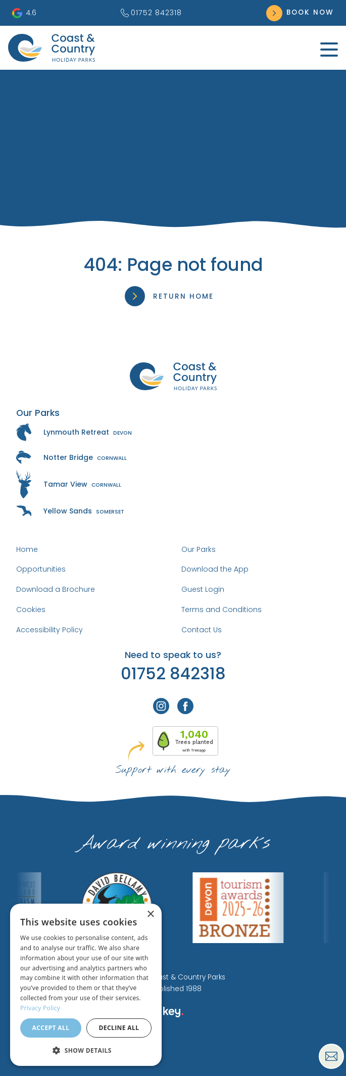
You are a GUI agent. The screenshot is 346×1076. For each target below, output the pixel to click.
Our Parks (198, 549)
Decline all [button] (119, 1027)
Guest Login (202, 589)
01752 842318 (151, 13)
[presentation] (173, 1052)
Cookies (30, 609)
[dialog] (86, 985)
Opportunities (41, 569)
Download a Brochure (55, 589)
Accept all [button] (51, 1027)
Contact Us (201, 630)
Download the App (215, 569)
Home (27, 549)
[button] (86, 1050)
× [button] (150, 914)
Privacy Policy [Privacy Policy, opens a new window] (40, 1008)
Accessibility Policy (49, 630)
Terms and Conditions (221, 609)
